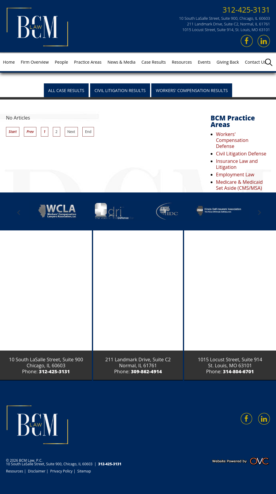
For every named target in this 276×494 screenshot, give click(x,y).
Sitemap (84, 471)
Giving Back (228, 62)
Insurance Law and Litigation (237, 164)
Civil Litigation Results (120, 90)
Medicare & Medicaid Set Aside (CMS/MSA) (239, 185)
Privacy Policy (61, 471)
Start (13, 131)
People (61, 62)
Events (204, 62)
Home (9, 62)
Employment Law (235, 174)
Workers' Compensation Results (192, 90)
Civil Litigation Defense (241, 153)
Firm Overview (35, 62)
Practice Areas (87, 62)
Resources (182, 62)
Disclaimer (37, 471)
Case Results (153, 62)
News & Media (121, 62)
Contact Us (255, 62)
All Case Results (66, 90)
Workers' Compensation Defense (232, 140)
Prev (30, 131)
